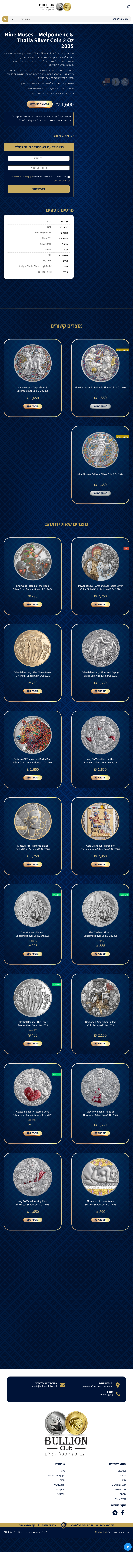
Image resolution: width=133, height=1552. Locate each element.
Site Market (101, 1540)
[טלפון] (118, 1402)
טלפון (110, 1400)
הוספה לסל (33, 407)
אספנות (122, 1483)
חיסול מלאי (120, 1507)
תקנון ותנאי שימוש (56, 1483)
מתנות (123, 1502)
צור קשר (61, 1502)
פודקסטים (60, 1497)
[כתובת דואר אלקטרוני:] (62, 1393)
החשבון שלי (59, 1493)
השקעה (122, 1479)
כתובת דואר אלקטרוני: (45, 1391)
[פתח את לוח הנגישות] (128, 1547)
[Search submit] (5, 19)
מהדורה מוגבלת (118, 1497)
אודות (62, 1488)
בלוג (63, 1479)
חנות (123, 1488)
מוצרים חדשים (119, 1493)
